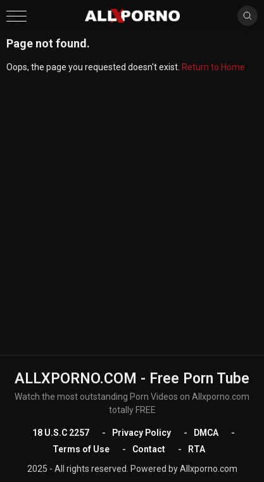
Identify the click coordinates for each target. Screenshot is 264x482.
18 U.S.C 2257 (60, 433)
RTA (196, 449)
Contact (148, 449)
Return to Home (213, 67)
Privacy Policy (141, 433)
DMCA (206, 433)
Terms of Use (81, 449)
